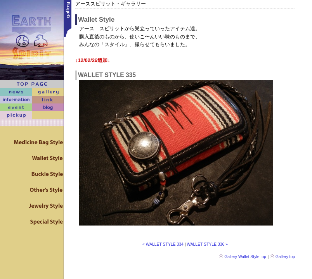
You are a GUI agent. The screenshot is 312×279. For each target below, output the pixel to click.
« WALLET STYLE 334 (163, 244)
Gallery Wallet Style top (242, 257)
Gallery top (282, 257)
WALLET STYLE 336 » (207, 244)
